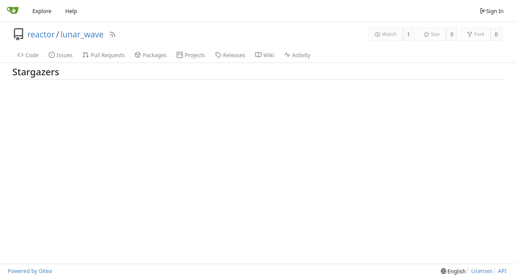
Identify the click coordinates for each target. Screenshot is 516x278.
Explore (41, 11)
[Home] (13, 10)
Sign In (492, 11)
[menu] (453, 271)
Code (28, 55)
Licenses (482, 271)
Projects (191, 55)
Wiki (264, 55)
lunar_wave (82, 34)
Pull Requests (104, 55)
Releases (230, 55)
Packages (151, 55)
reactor (41, 34)
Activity (297, 55)
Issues (61, 55)
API (502, 271)
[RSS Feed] (112, 34)
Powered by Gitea (30, 271)
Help (71, 11)
